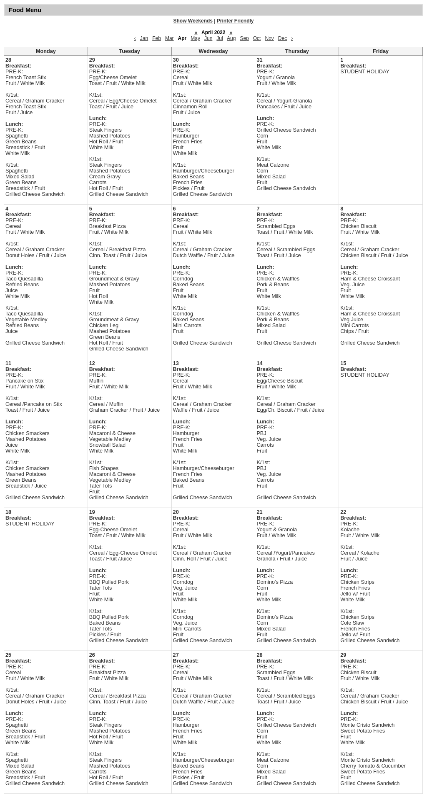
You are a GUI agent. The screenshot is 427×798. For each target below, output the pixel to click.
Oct (257, 38)
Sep (244, 38)
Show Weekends (193, 21)
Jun (208, 38)
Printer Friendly (235, 21)
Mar (169, 38)
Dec (282, 38)
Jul (219, 38)
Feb (156, 38)
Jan (144, 38)
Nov (269, 38)
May (195, 38)
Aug (231, 38)
